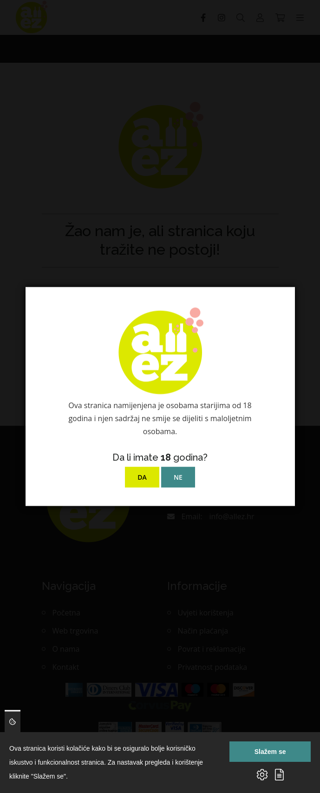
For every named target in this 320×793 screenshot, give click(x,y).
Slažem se (270, 751)
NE (178, 477)
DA (142, 477)
